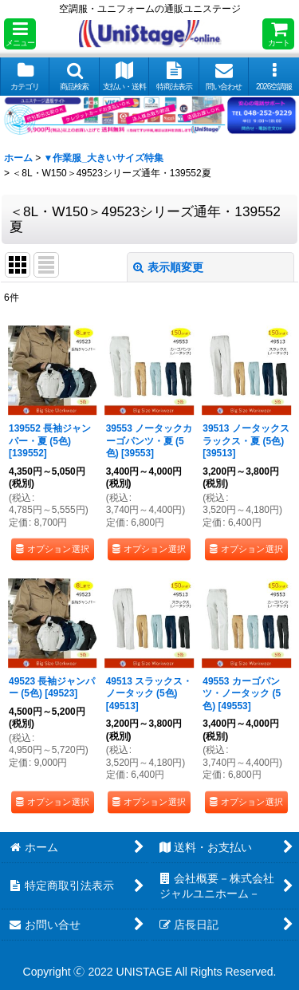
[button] (20, 33)
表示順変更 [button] (168, 267)
